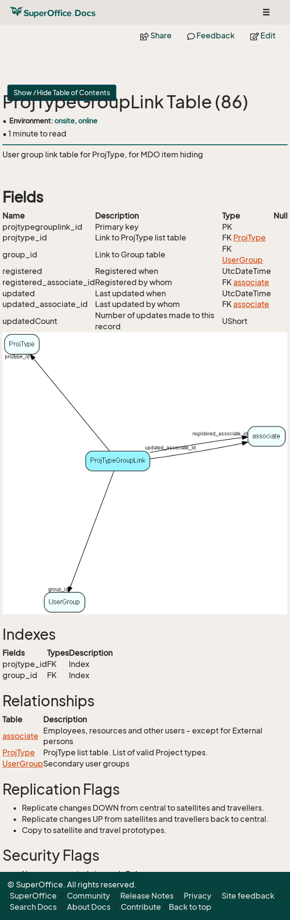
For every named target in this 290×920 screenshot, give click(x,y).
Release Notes (147, 896)
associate (251, 282)
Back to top (190, 907)
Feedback (211, 35)
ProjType (249, 237)
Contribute (141, 907)
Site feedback (248, 896)
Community (88, 896)
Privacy (197, 896)
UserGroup (242, 260)
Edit (262, 35)
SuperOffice (33, 896)
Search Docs (33, 907)
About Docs (89, 907)
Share (156, 35)
